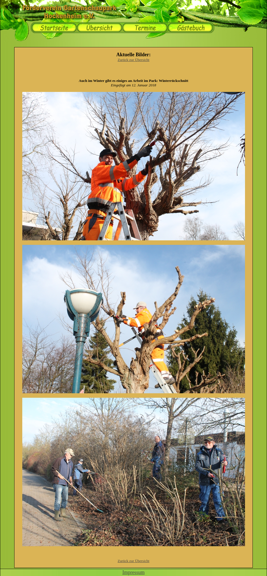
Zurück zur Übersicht (134, 60)
